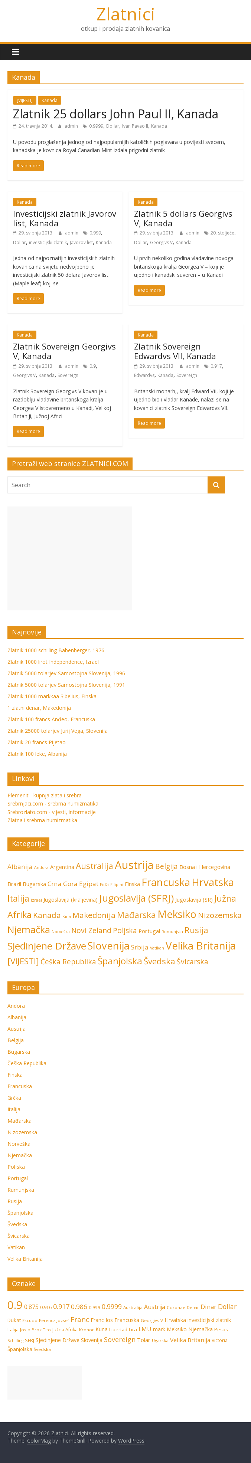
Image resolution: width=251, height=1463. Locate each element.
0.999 (95, 233)
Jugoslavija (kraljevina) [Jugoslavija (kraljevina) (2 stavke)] (70, 899)
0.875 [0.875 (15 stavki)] (31, 1306)
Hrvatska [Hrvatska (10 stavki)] (175, 1319)
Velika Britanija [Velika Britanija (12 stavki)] (201, 945)
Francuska (19, 1086)
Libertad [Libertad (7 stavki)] (118, 1329)
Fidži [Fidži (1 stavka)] (104, 884)
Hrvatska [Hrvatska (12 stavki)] (213, 882)
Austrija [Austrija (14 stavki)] (134, 864)
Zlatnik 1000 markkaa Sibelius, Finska (52, 696)
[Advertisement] (69, 558)
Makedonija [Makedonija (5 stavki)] (93, 915)
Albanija (16, 1017)
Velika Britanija (25, 1258)
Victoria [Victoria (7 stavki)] (220, 1340)
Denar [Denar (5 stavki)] (193, 1307)
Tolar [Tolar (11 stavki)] (143, 1340)
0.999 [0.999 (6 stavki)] (94, 1307)
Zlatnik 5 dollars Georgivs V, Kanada (183, 218)
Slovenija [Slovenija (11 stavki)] (109, 945)
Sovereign (68, 375)
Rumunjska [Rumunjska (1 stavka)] (172, 931)
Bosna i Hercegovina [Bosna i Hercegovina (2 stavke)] (204, 866)
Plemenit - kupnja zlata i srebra (44, 795)
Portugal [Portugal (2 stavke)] (149, 931)
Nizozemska (22, 1132)
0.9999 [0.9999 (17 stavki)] (112, 1306)
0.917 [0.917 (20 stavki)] (61, 1306)
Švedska (17, 1224)
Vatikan (16, 1247)
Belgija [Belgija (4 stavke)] (166, 866)
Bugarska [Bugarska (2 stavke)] (34, 884)
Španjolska (20, 1212)
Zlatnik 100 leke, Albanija (37, 753)
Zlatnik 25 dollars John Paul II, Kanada (115, 114)
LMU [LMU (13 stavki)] (144, 1329)
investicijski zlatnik (48, 242)
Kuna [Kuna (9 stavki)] (101, 1329)
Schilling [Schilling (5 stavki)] (15, 1340)
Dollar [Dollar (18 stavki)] (227, 1306)
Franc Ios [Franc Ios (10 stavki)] (102, 1319)
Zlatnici (125, 13)
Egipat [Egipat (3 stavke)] (88, 883)
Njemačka (19, 1155)
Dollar (112, 126)
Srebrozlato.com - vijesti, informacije (51, 812)
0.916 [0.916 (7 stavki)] (46, 1307)
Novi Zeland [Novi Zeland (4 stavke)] (91, 930)
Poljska (16, 1166)
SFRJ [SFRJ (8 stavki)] (29, 1340)
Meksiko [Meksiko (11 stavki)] (176, 914)
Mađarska (19, 1120)
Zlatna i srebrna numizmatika (42, 820)
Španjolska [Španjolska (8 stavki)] (120, 961)
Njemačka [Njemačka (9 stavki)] (28, 929)
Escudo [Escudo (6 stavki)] (30, 1320)
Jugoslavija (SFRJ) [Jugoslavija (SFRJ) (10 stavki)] (136, 898)
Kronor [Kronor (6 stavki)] (86, 1329)
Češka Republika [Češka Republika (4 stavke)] (68, 962)
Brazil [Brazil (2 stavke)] (14, 884)
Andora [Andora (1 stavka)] (41, 867)
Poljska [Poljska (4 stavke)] (125, 930)
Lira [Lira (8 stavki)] (133, 1329)
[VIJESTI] (25, 100)
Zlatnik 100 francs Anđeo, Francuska (51, 719)
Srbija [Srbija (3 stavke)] (140, 947)
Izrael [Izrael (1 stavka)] (36, 900)
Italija (13, 1109)
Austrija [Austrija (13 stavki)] (154, 1307)
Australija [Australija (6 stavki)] (94, 866)
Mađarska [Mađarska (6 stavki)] (136, 915)
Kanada (50, 100)
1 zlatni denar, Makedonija (39, 707)
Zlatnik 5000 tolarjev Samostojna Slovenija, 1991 (66, 684)
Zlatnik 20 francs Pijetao (36, 742)
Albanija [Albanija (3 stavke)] (20, 866)
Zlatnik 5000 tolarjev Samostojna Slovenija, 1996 (66, 673)
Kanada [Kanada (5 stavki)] (47, 915)
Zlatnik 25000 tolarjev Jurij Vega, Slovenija (57, 730)
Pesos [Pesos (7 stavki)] (221, 1329)
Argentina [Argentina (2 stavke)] (62, 866)
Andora (16, 1005)
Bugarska (18, 1051)
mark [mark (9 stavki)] (159, 1329)
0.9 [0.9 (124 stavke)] (15, 1305)
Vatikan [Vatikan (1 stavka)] (157, 948)
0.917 (216, 366)
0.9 (92, 366)
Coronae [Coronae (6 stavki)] (176, 1307)
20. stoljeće (222, 233)
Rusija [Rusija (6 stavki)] (196, 930)
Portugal (17, 1178)
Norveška (18, 1143)
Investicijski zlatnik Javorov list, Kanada (64, 218)
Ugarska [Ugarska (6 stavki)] (160, 1340)
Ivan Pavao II (135, 126)
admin (72, 126)
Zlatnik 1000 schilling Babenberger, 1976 (55, 650)
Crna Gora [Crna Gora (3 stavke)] (63, 883)
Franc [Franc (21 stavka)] (80, 1319)
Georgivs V (161, 242)
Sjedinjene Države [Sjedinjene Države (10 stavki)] (46, 945)
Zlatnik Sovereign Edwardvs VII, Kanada (175, 351)
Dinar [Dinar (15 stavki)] (208, 1306)
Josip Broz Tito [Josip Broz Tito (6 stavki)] (35, 1329)
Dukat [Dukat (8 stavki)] (14, 1320)
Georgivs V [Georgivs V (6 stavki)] (152, 1320)
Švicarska (18, 1235)
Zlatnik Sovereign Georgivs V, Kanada (64, 351)
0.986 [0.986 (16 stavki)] (79, 1306)
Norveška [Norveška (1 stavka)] (61, 931)
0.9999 (96, 126)
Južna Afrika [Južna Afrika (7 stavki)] (65, 1329)
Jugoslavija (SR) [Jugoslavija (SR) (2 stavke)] (194, 899)
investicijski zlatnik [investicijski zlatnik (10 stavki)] (209, 1319)
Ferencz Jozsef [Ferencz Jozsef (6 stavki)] (54, 1320)
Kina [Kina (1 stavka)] (66, 916)
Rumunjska (20, 1189)
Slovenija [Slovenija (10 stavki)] (91, 1340)
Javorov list (81, 242)
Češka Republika (26, 1063)
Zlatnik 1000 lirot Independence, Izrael (53, 661)
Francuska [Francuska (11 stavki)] (165, 882)
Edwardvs (144, 375)
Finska (15, 1074)
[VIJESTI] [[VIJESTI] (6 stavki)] (23, 961)
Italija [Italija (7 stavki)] (18, 898)
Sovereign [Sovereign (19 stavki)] (120, 1339)
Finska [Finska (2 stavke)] (132, 884)
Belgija (15, 1040)
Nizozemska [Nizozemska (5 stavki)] (220, 915)
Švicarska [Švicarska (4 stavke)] (192, 962)
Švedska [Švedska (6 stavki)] (159, 961)
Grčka (14, 1097)
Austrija (16, 1028)
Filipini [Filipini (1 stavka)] (116, 884)
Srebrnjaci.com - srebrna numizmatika (52, 803)
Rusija (14, 1201)
